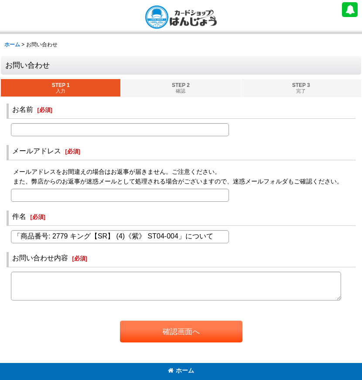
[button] (350, 9)
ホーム (181, 370)
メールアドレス (36, 151)
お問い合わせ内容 (40, 258)
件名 (19, 216)
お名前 (22, 109)
